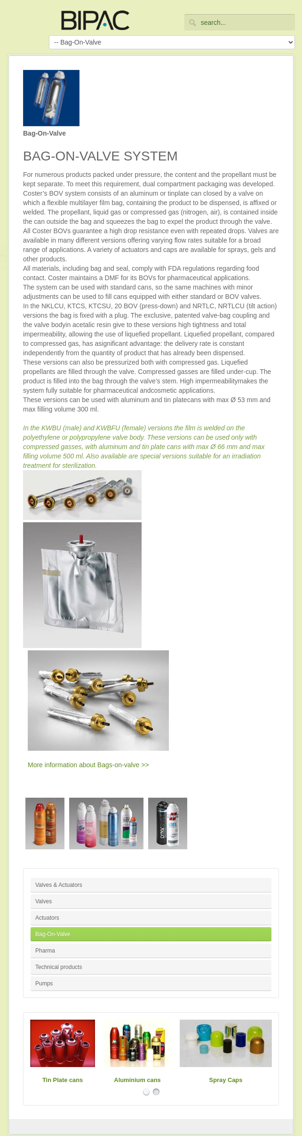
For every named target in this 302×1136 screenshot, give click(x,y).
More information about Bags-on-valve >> (88, 765)
